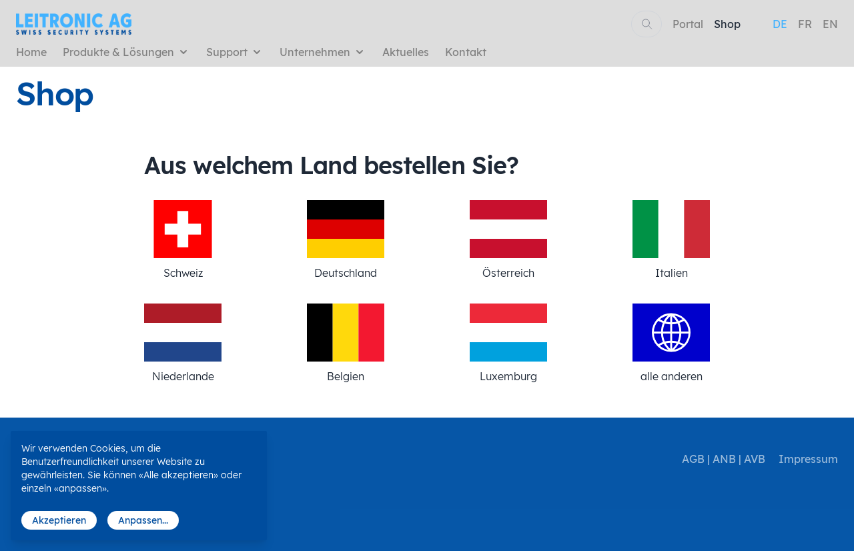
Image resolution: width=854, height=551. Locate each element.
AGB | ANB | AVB (723, 459)
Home (31, 52)
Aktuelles (405, 52)
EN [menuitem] (830, 24)
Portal (688, 24)
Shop (727, 24)
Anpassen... (143, 520)
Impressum (808, 459)
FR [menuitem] (805, 24)
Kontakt (465, 52)
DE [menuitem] (780, 24)
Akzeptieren (59, 520)
